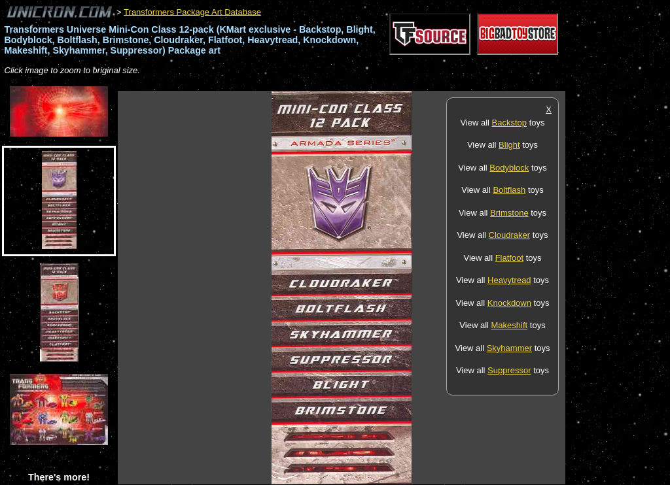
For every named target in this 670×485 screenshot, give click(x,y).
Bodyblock (509, 168)
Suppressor (509, 370)
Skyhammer (509, 348)
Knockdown (509, 303)
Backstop (509, 122)
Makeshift (509, 325)
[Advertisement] (356, 84)
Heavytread (509, 280)
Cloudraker (510, 235)
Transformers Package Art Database (192, 11)
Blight (509, 145)
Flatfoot (509, 258)
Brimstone (509, 213)
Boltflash (509, 190)
